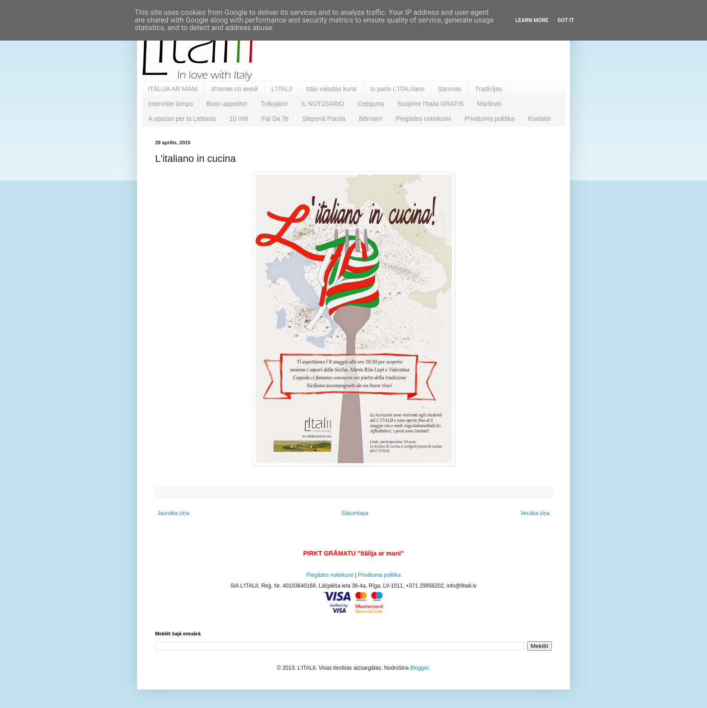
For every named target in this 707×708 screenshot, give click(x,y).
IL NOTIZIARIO (322, 103)
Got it (565, 20)
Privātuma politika (489, 118)
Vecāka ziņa (535, 513)
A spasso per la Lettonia (182, 118)
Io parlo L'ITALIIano (397, 88)
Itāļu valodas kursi (331, 88)
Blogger (419, 668)
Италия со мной (234, 88)
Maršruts (489, 103)
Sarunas (449, 88)
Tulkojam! (274, 103)
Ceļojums (371, 103)
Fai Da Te (275, 118)
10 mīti (238, 118)
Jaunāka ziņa (173, 513)
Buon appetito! (227, 103)
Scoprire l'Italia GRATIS (431, 103)
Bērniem (370, 118)
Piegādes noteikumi (423, 118)
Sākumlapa (354, 513)
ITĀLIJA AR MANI (172, 88)
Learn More (532, 20)
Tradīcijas (488, 88)
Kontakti (539, 118)
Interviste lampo (170, 103)
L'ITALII (282, 88)
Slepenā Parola (323, 118)
